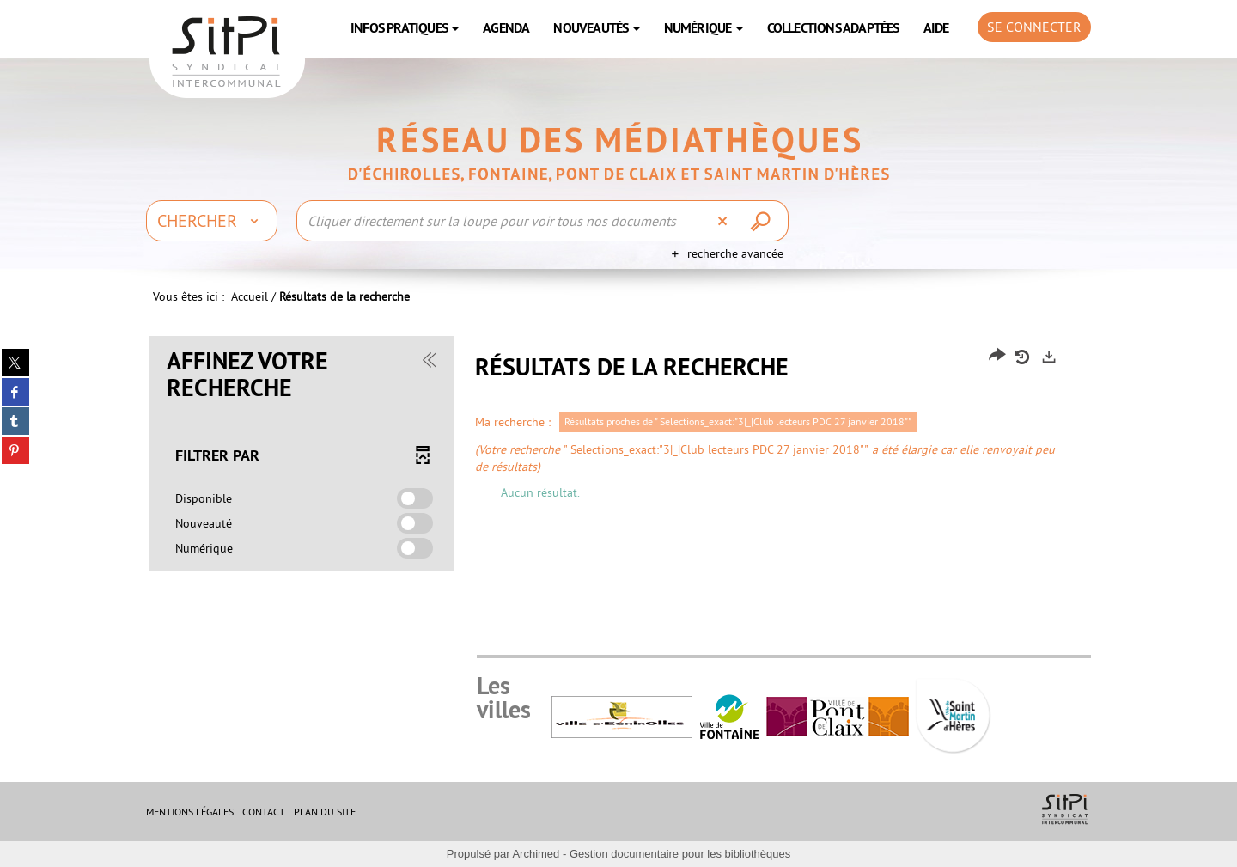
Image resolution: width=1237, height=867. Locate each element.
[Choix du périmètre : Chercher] (211, 220)
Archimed (535, 853)
